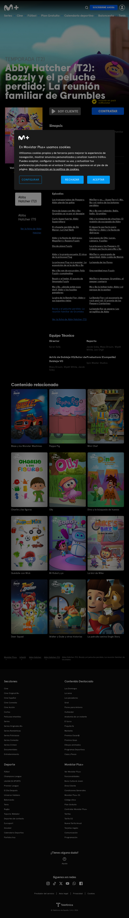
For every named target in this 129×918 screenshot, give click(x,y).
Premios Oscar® (72, 735)
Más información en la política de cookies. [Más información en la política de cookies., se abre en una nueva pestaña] (54, 169)
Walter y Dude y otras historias (65, 636)
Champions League (13, 776)
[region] (64, 160)
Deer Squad (17, 636)
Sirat (66, 702)
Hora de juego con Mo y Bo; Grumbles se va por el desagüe (68, 212)
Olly (51, 509)
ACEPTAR (98, 179)
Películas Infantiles (12, 717)
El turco (68, 721)
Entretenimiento (11, 754)
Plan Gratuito (50, 15)
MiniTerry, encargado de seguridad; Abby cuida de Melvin (106, 255)
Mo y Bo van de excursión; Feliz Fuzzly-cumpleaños (68, 272)
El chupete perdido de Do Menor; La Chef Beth (65, 228)
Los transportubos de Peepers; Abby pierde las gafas (68, 201)
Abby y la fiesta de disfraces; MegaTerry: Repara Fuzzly (67, 239)
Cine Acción (9, 707)
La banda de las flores (101, 262)
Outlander (69, 712)
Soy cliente (65, 111)
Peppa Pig (54, 446)
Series (8, 15)
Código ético (70, 800)
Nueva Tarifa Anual (73, 823)
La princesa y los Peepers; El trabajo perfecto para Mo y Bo (105, 247)
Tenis (122, 15)
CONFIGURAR (30, 179)
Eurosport (8, 823)
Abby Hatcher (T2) (27, 199)
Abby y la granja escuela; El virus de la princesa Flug (69, 255)
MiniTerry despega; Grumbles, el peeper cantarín (106, 280)
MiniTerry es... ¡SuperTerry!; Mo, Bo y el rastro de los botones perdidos (106, 202)
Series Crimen (10, 745)
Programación (70, 837)
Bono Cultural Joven (73, 781)
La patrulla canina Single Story (104, 636)
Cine (20, 15)
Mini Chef (93, 446)
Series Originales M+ (13, 726)
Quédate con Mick (20, 573)
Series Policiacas (11, 735)
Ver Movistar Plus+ (72, 772)
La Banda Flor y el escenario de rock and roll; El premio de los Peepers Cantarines (105, 300)
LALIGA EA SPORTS (12, 781)
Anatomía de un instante (75, 717)
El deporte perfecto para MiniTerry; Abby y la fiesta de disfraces (104, 230)
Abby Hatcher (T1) (27, 217)
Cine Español (10, 698)
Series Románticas (12, 731)
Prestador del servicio (44, 893)
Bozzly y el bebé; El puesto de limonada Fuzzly (67, 280)
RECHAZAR (72, 179)
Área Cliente (70, 786)
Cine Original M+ (11, 693)
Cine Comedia (10, 702)
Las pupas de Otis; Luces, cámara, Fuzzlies (102, 239)
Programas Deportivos (74, 749)
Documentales (10, 749)
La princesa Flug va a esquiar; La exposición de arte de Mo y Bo (69, 263)
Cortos (7, 712)
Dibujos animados (72, 745)
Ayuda (64, 861)
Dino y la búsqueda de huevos (103, 509)
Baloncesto (106, 15)
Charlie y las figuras (21, 509)
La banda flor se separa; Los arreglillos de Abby (104, 310)
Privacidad (78, 893)
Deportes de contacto (14, 818)
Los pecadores (71, 698)
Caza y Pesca (70, 754)
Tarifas (67, 814)
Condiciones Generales (75, 790)
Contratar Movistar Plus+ (75, 809)
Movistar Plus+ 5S (72, 795)
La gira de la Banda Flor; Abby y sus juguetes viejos (68, 299)
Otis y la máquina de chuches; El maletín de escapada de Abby (106, 220)
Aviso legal (63, 893)
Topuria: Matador (12, 814)
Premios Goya (70, 740)
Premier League (11, 786)
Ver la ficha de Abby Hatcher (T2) (69, 319)
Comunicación (71, 833)
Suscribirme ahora (104, 7)
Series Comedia (11, 740)
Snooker (8, 828)
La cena (68, 693)
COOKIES (91, 893)
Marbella (68, 731)
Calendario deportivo (79, 15)
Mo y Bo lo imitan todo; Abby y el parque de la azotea (106, 288)
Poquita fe (69, 726)
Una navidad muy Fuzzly (102, 270)
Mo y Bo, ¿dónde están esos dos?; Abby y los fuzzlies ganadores (66, 289)
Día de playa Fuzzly (62, 246)
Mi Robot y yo (56, 573)
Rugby (6, 809)
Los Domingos (70, 688)
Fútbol (32, 15)
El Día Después (10, 790)
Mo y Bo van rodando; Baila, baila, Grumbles (104, 212)
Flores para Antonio (73, 707)
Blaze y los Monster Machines (26, 446)
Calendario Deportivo (14, 833)
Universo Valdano (12, 795)
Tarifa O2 (68, 818)
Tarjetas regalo (71, 828)
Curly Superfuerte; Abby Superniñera (65, 220)
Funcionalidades (71, 776)
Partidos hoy (9, 837)
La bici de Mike (96, 573)
